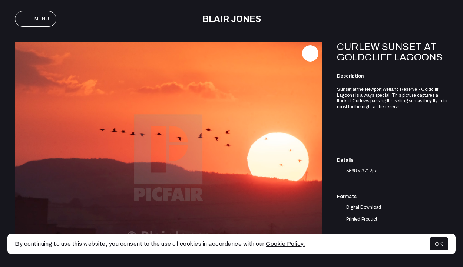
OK (439, 244)
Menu (35, 18)
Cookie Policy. (285, 244)
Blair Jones (231, 19)
